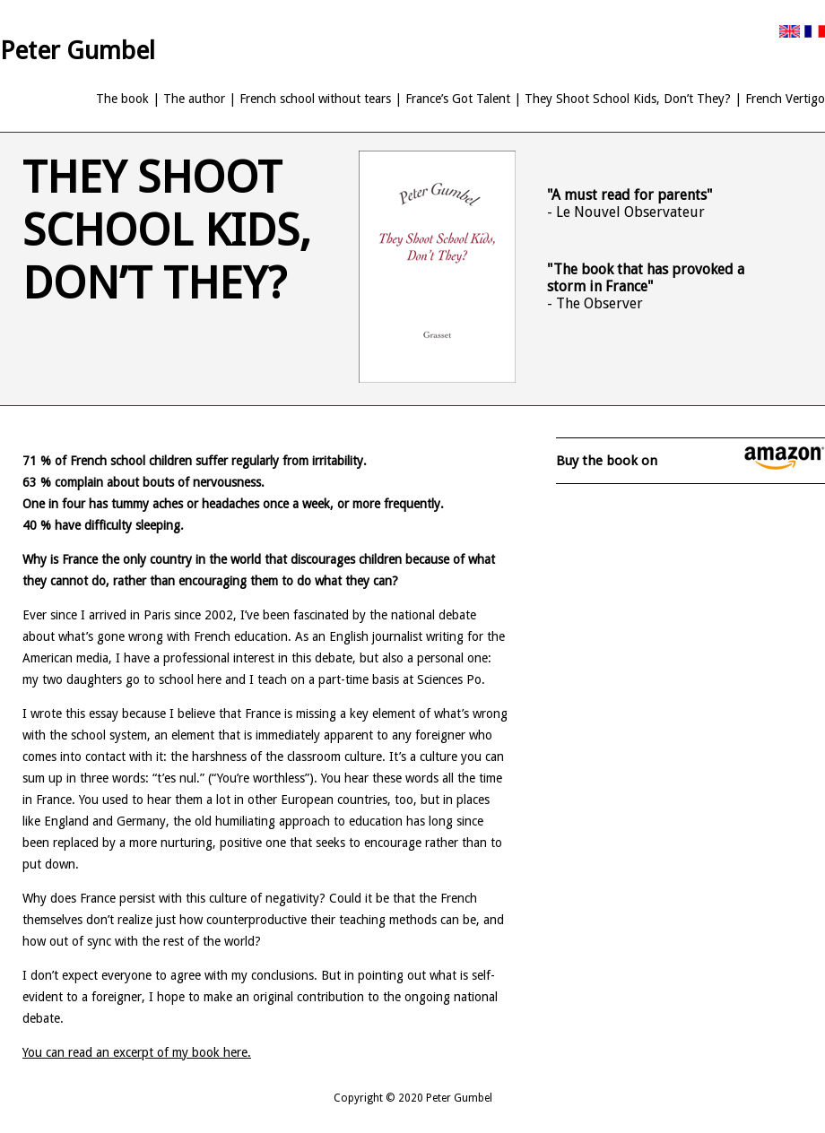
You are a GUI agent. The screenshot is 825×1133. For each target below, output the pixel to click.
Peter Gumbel (77, 50)
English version (789, 31)
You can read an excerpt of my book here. (136, 1052)
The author (194, 98)
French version (814, 31)
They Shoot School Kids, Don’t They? (628, 98)
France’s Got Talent (457, 98)
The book (122, 98)
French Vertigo (785, 98)
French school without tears (315, 98)
